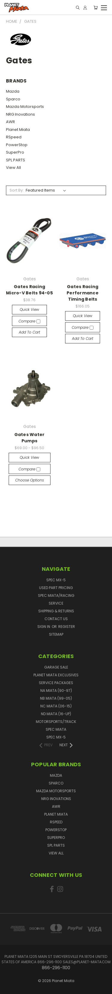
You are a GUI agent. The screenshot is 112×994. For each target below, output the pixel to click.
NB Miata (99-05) (56, 698)
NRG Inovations (20, 114)
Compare (29, 321)
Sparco (13, 99)
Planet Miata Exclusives (56, 675)
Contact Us (56, 618)
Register (66, 626)
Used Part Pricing (56, 587)
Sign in (44, 626)
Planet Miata (18, 129)
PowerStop (16, 145)
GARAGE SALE (56, 667)
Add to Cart (29, 332)
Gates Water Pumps (29, 438)
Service (56, 603)
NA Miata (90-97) (56, 690)
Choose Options (29, 480)
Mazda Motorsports (25, 106)
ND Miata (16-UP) (56, 713)
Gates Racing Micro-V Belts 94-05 (29, 290)
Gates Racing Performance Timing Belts (83, 293)
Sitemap (56, 634)
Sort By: (17, 190)
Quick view (29, 309)
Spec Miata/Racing (56, 595)
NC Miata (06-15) (56, 706)
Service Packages (56, 682)
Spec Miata (56, 729)
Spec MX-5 (56, 579)
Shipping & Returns (56, 611)
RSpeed (14, 137)
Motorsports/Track (56, 721)
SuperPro (15, 152)
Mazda (12, 91)
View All (13, 167)
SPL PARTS (15, 160)
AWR (10, 122)
